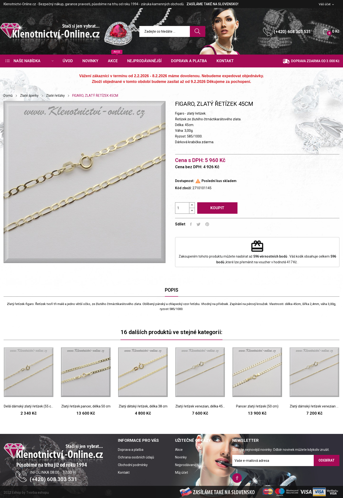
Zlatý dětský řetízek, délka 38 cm (143, 406)
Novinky (181, 457)
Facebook (237, 478)
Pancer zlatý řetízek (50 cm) (257, 406)
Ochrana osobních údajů (136, 457)
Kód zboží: (183, 188)
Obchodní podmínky (133, 465)
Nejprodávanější (187, 465)
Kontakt (124, 472)
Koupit (217, 208)
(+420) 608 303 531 (292, 31)
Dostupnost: (184, 181)
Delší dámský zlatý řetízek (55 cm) (28, 406)
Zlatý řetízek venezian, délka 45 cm (200, 406)
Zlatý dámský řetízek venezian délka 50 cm (314, 406)
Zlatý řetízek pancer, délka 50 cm (86, 406)
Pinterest (207, 224)
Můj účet (181, 472)
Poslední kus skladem (219, 181)
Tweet (198, 224)
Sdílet (191, 224)
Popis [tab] (171, 290)
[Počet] (182, 208)
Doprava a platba (130, 450)
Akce (179, 450)
